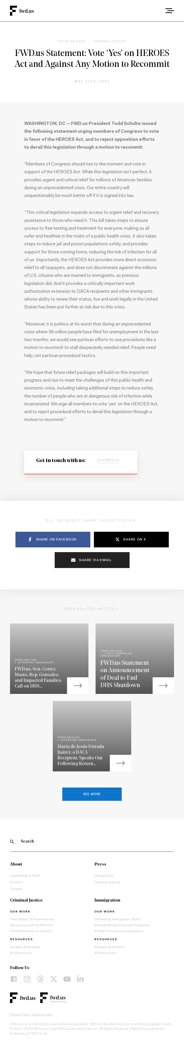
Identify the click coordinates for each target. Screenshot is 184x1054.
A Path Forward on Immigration (118, 931)
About (16, 864)
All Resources (21, 953)
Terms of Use (41, 1015)
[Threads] (40, 979)
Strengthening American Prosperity (122, 925)
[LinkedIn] (80, 979)
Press (100, 864)
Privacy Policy (20, 1015)
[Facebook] (14, 979)
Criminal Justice (107, 882)
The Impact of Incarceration (32, 919)
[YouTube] (67, 979)
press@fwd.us (108, 460)
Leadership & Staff (25, 876)
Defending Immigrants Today (117, 919)
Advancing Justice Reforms (31, 925)
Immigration (104, 876)
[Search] (12, 841)
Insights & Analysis (25, 947)
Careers (16, 889)
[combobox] (156, 10)
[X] (54, 979)
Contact (16, 882)
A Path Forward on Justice (30, 931)
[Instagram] (27, 979)
